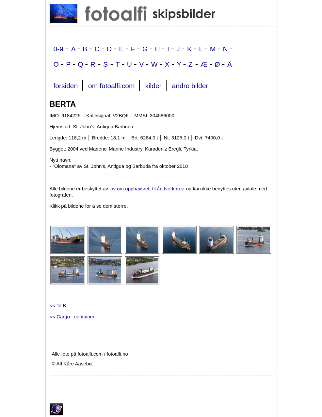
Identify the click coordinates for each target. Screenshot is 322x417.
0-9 (58, 49)
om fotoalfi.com (111, 85)
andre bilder (190, 85)
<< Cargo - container (72, 316)
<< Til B (58, 305)
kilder (153, 85)
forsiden (66, 85)
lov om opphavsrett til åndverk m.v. (147, 188)
